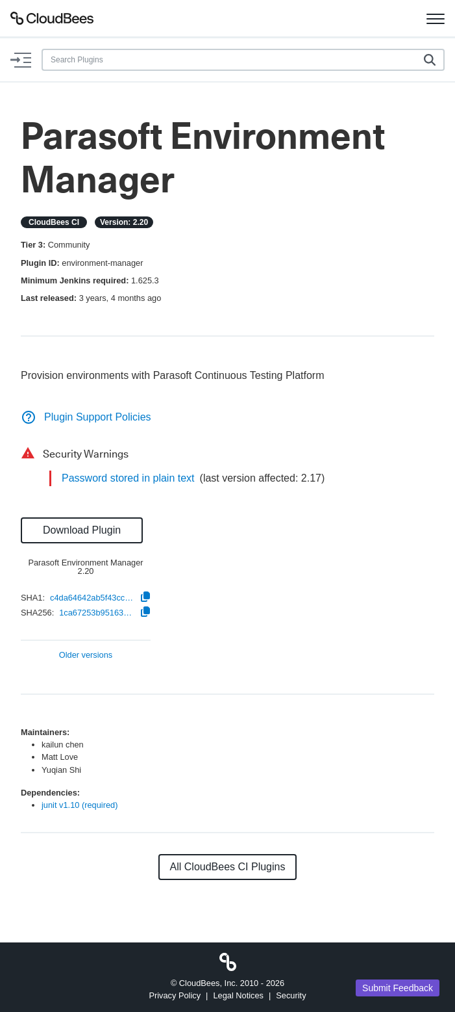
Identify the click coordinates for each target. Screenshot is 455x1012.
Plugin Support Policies (86, 416)
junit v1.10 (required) (79, 805)
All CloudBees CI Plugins (228, 866)
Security (291, 995)
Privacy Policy (175, 995)
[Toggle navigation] (435, 18)
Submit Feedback (397, 988)
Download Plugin (82, 530)
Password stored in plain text (128, 478)
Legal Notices (238, 995)
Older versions (86, 655)
